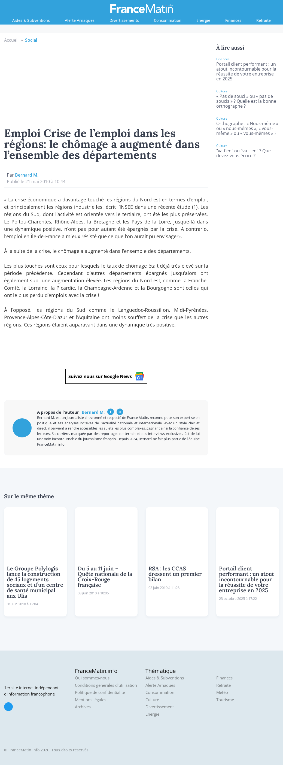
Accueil (11, 40)
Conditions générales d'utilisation (106, 685)
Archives (83, 706)
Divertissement (159, 706)
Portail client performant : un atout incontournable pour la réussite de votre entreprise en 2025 (246, 71)
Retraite (263, 20)
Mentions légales (90, 699)
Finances (233, 20)
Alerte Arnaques (80, 20)
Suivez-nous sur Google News (106, 376)
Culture (152, 699)
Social (31, 40)
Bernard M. (26, 175)
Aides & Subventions (31, 20)
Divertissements (124, 20)
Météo (222, 692)
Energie (203, 20)
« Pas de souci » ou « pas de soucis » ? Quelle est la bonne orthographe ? (246, 101)
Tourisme (225, 699)
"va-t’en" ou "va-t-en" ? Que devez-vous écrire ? (243, 153)
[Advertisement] (106, 84)
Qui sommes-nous (92, 678)
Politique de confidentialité (100, 692)
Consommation (167, 20)
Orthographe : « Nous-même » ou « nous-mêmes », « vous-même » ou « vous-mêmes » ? (247, 128)
